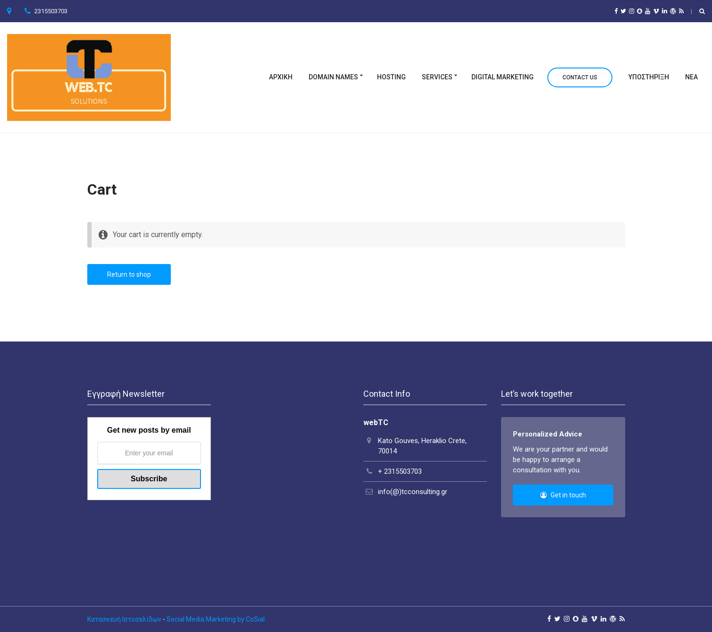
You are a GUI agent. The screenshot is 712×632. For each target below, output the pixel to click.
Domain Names (333, 77)
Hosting (391, 77)
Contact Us (579, 77)
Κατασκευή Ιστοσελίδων (124, 619)
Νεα (691, 77)
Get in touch (563, 495)
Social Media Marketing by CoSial (216, 619)
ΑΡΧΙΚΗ (281, 77)
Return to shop (129, 274)
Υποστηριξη (648, 77)
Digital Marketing (502, 77)
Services (437, 77)
